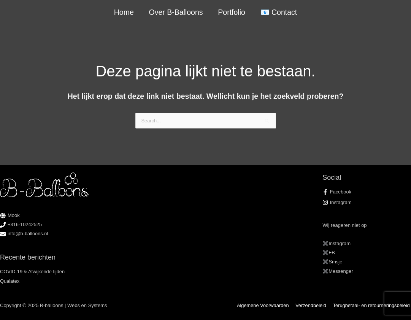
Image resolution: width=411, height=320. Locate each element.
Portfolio (231, 12)
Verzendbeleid (312, 305)
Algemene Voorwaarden (265, 305)
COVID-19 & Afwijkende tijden (33, 271)
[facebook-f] (366, 191)
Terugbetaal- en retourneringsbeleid (372, 305)
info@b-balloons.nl (28, 233)
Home (124, 12)
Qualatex (10, 281)
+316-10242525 (25, 224)
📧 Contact (278, 12)
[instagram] (366, 202)
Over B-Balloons (176, 12)
